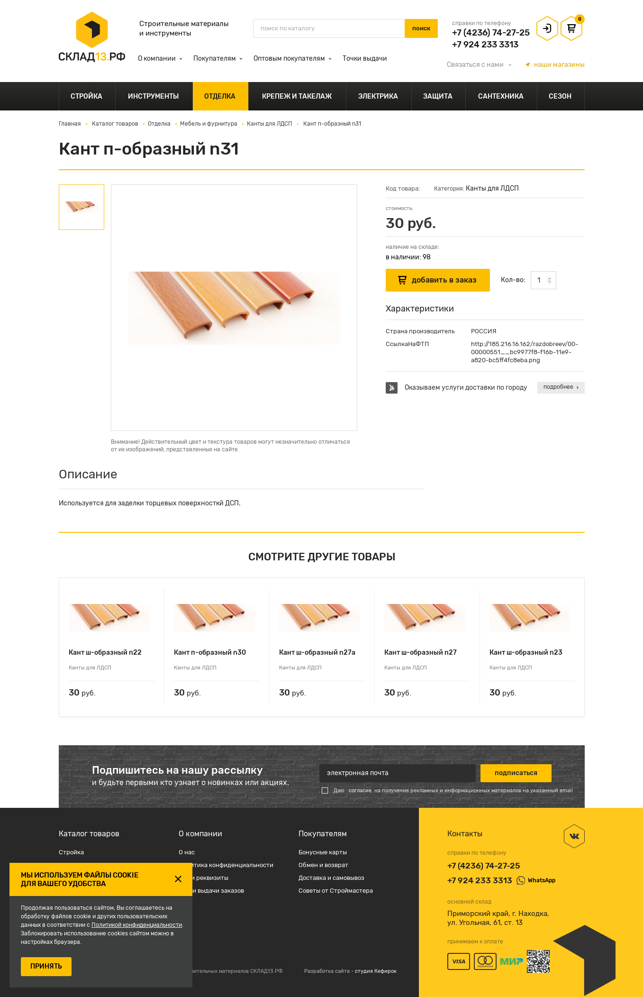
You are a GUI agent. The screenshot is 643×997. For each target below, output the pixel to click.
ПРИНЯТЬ (46, 966)
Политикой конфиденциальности (136, 925)
